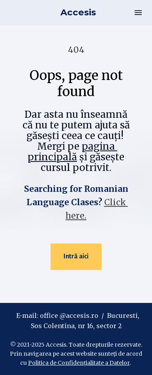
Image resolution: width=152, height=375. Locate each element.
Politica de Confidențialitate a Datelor (78, 362)
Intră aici (76, 256)
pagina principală (72, 151)
